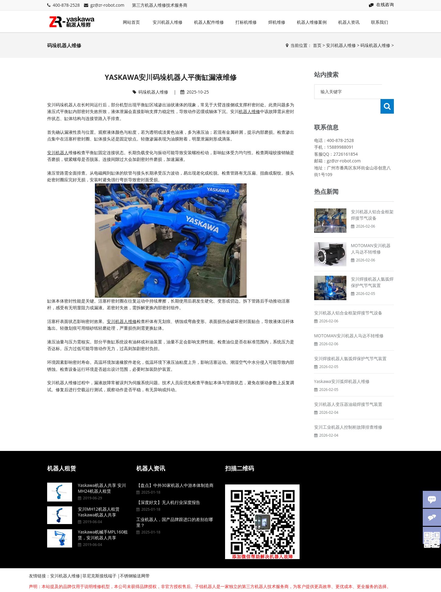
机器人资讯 (348, 22)
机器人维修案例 (312, 22)
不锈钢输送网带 (135, 561)
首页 (317, 45)
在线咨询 (385, 4)
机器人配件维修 (209, 22)
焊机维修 (276, 22)
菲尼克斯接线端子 (99, 561)
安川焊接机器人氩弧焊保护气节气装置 (350, 344)
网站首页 (131, 22)
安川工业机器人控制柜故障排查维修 (348, 412)
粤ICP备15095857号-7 (353, 584)
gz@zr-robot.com (107, 5)
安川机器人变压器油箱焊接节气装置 (348, 389)
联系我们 (379, 22)
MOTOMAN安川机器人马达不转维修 (349, 321)
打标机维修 (246, 22)
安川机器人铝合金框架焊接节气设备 (348, 298)
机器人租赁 (61, 454)
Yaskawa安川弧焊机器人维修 (342, 367)
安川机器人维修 (167, 22)
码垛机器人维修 (375, 45)
